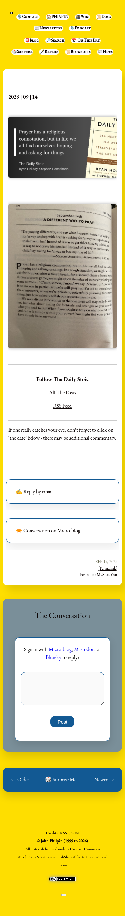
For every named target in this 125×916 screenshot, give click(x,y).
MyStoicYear (107, 574)
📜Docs (103, 17)
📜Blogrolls (78, 52)
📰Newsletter (48, 28)
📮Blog (32, 41)
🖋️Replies (49, 52)
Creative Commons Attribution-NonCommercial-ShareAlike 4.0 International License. (62, 857)
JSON (74, 833)
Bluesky (53, 657)
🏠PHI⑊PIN (57, 17)
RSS (63, 833)
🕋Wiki (82, 17)
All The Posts (62, 392)
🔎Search (55, 41)
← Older (20, 779)
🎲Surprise (22, 52)
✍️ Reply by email (34, 491)
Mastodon (84, 649)
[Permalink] (107, 568)
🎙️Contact (28, 17)
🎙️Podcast (80, 28)
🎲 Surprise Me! (61, 779)
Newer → (104, 779)
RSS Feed (62, 405)
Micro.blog (60, 649)
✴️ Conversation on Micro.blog (48, 530)
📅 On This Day (86, 41)
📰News (105, 52)
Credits (52, 833)
